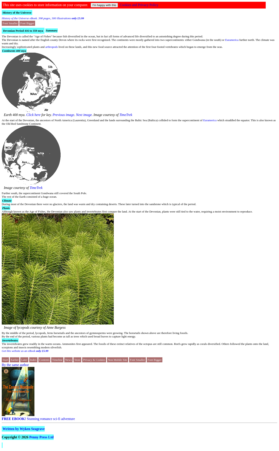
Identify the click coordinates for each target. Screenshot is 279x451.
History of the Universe (17, 12)
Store (77, 359)
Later (24, 359)
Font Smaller (10, 23)
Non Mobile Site (117, 359)
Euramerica (231, 39)
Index (33, 359)
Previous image (63, 115)
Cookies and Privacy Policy (139, 5)
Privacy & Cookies (94, 359)
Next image (84, 115)
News (68, 359)
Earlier (15, 359)
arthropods (51, 46)
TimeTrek (125, 115)
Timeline (57, 359)
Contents (44, 359)
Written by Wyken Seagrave (24, 429)
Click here (33, 115)
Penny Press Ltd (41, 437)
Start (5, 359)
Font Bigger (27, 23)
